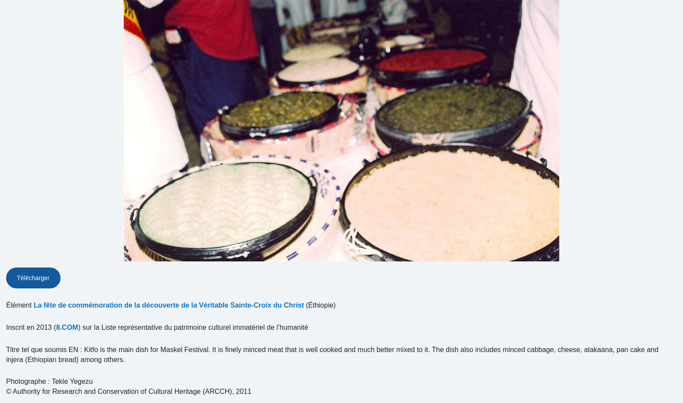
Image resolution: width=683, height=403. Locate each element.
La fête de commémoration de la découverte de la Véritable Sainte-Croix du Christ (169, 305)
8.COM (67, 327)
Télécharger (33, 277)
